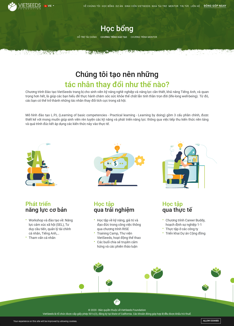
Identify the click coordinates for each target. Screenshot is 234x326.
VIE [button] (48, 5)
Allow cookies (211, 321)
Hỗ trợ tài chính (87, 37)
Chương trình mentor (144, 37)
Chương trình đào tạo (114, 37)
